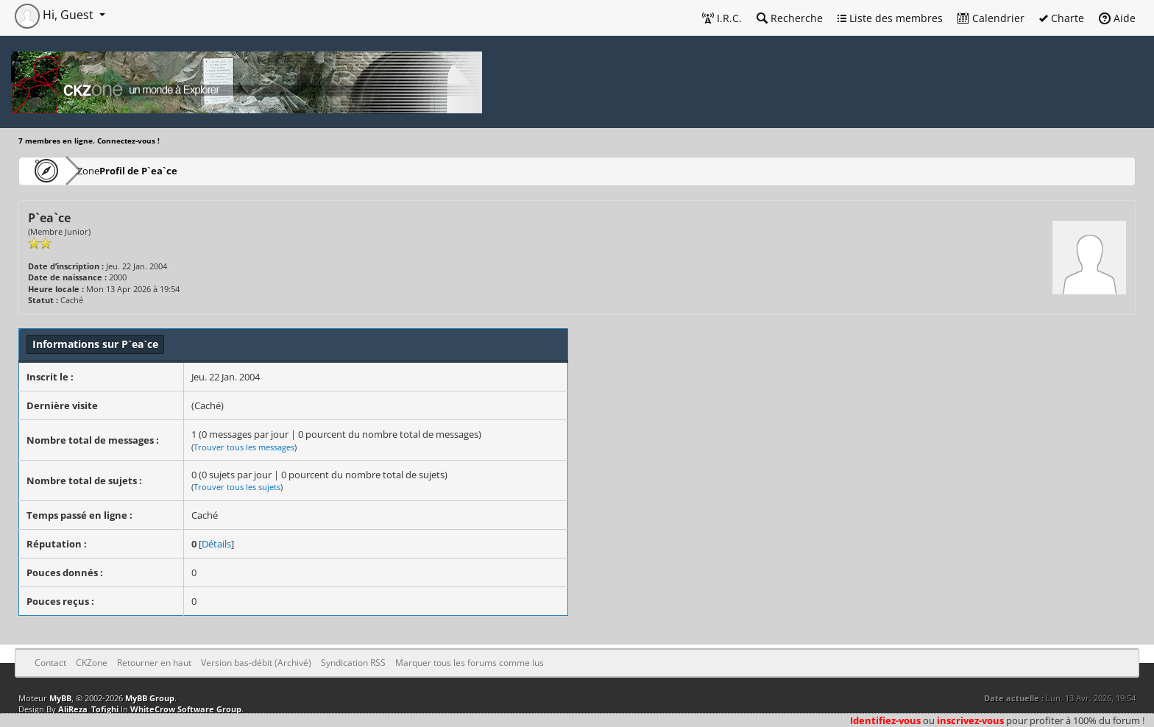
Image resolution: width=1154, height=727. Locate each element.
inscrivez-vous (970, 720)
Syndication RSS (353, 662)
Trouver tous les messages (244, 447)
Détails (216, 543)
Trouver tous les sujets (237, 486)
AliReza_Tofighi (88, 708)
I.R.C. (722, 18)
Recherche (790, 18)
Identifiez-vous (885, 720)
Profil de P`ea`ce (181, 170)
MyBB (60, 697)
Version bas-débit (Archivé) (256, 662)
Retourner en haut (154, 662)
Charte (1061, 18)
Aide (1117, 18)
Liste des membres (890, 18)
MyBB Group (149, 697)
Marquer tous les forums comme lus (469, 662)
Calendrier (990, 18)
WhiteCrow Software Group (185, 708)
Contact (50, 662)
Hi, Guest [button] (55, 15)
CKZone (103, 170)
